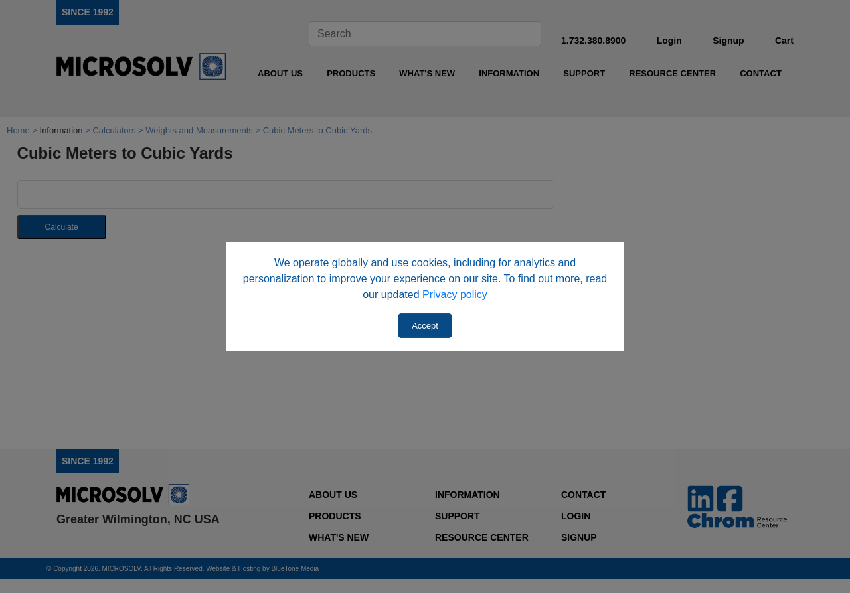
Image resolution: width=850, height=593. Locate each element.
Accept (425, 326)
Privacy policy (454, 294)
